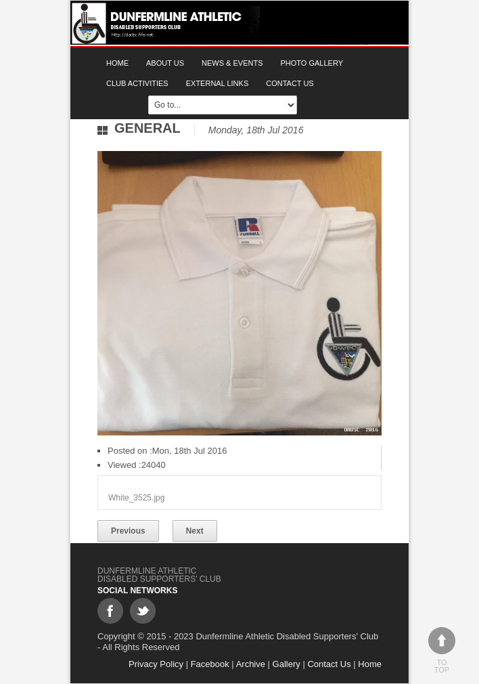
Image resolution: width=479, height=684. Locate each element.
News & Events (232, 63)
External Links (217, 83)
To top (441, 650)
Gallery (286, 664)
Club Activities (137, 83)
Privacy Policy (156, 664)
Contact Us (290, 83)
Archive (250, 664)
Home (117, 63)
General (147, 128)
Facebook (210, 664)
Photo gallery (312, 63)
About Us (165, 63)
